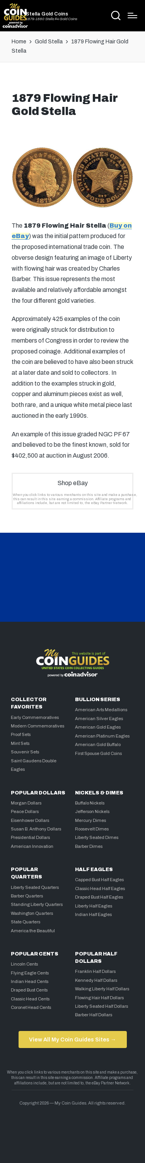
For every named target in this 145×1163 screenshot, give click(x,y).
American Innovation (32, 846)
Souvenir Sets (25, 752)
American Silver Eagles (99, 718)
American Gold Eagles (98, 727)
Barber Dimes (88, 846)
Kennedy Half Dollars (96, 980)
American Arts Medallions (101, 709)
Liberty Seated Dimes (96, 837)
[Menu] (132, 15)
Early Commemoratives (35, 717)
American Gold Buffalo (98, 744)
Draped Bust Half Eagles (99, 897)
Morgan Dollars (26, 803)
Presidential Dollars (30, 837)
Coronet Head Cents (31, 1007)
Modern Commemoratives (37, 726)
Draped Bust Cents (29, 990)
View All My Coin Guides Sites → (72, 1039)
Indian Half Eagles (93, 914)
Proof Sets (21, 734)
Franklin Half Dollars (95, 971)
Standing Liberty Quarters (37, 904)
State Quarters (25, 921)
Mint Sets (20, 743)
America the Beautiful (33, 930)
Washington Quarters (32, 913)
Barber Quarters (27, 896)
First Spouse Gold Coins (98, 753)
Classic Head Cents (30, 999)
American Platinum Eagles (102, 736)
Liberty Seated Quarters (35, 887)
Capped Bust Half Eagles (99, 879)
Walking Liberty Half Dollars (102, 988)
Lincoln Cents (24, 964)
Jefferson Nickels (92, 811)
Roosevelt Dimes (92, 829)
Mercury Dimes (90, 820)
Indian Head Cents (29, 981)
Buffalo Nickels (89, 803)
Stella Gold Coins (47, 14)
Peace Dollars (25, 811)
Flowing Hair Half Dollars (99, 997)
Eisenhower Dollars (30, 820)
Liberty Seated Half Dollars (101, 1006)
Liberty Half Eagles (93, 906)
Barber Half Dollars (93, 1014)
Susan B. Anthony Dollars (36, 829)
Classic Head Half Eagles (100, 888)
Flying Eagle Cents (30, 973)
